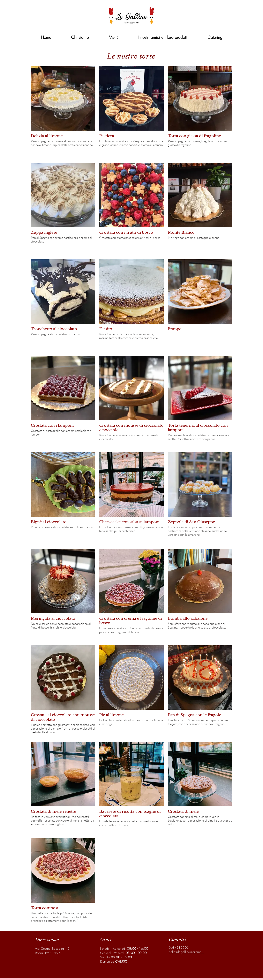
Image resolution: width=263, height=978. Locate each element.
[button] (214, 37)
